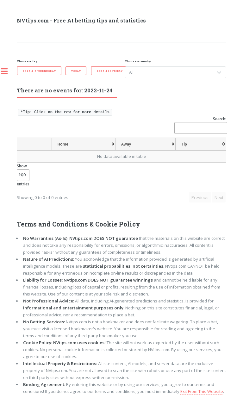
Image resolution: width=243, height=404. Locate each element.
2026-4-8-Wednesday (39, 70)
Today (76, 70)
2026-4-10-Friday (110, 70)
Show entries (23, 174)
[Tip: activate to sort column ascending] (201, 144)
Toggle (7, 71)
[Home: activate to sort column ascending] (83, 144)
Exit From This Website (201, 391)
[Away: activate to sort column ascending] (146, 144)
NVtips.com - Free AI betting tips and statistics (81, 20)
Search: (200, 125)
